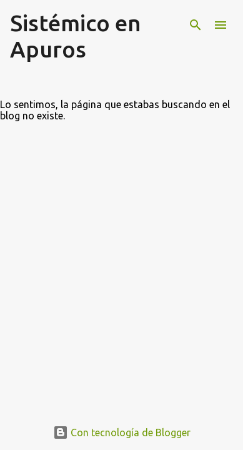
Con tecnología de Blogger (122, 432)
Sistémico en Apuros (75, 36)
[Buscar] (195, 25)
